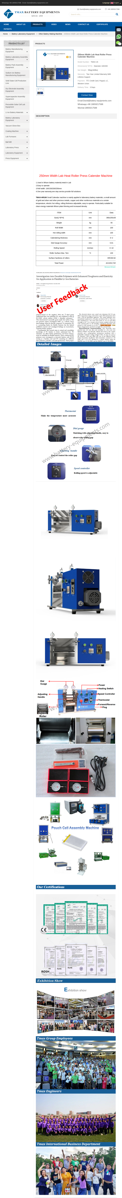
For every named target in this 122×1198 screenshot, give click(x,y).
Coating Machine (12, 131)
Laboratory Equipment (14, 153)
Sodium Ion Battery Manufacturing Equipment (15, 74)
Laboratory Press (12, 147)
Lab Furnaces (11, 137)
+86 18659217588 (15, 3)
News (67, 24)
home (5, 34)
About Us (20, 24)
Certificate (102, 24)
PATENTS (8, 29)
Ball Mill (9, 142)
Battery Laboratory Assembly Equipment (17, 58)
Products (38, 24)
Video (54, 24)
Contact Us (83, 24)
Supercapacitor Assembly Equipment (15, 98)
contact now (87, 95)
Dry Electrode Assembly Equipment (15, 90)
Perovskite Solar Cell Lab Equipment (15, 105)
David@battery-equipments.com (37, 3)
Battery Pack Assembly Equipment (14, 66)
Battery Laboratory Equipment (23, 34)
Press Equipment (12, 158)
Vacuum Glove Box (13, 126)
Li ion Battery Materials (14, 112)
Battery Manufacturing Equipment (14, 50)
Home (6, 24)
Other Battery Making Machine (50, 34)
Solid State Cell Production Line (16, 82)
